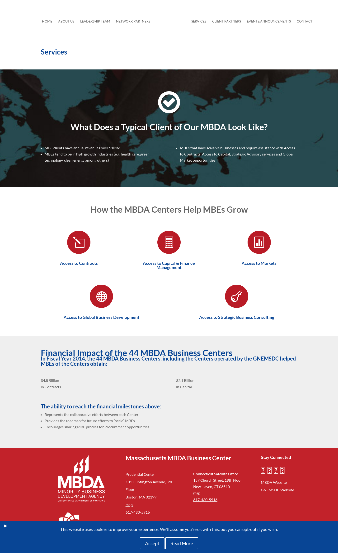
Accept (152, 543)
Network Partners (135, 20)
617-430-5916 (138, 512)
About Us (68, 20)
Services (197, 20)
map (129, 504)
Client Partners (225, 20)
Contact (303, 20)
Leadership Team (97, 20)
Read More (181, 543)
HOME (49, 20)
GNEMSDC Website (277, 490)
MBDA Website (274, 482)
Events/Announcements (267, 20)
